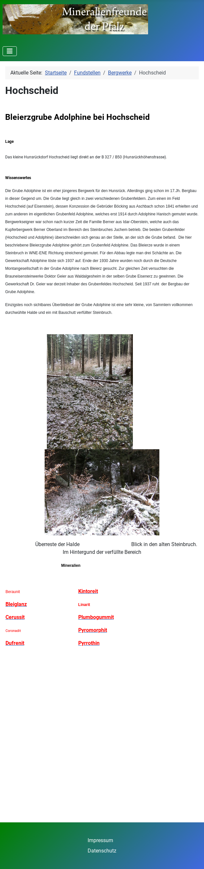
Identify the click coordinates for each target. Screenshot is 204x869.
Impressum (100, 840)
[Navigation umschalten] (10, 51)
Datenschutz (102, 851)
